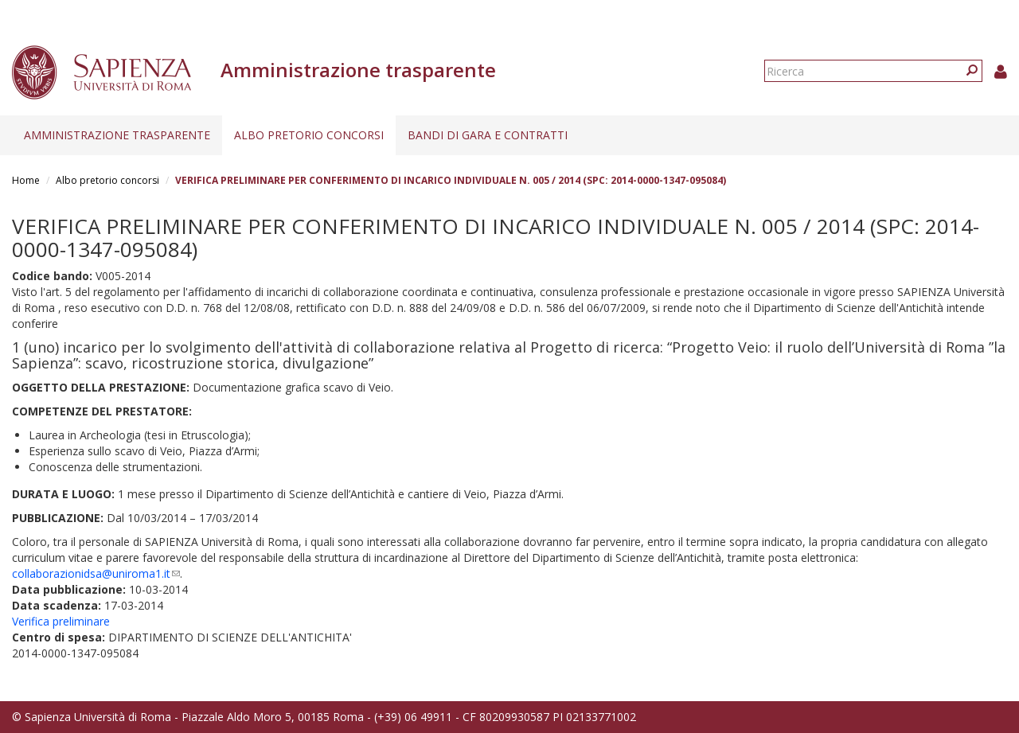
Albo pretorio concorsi (309, 134)
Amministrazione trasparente (117, 134)
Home (26, 180)
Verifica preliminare (61, 621)
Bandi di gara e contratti (488, 134)
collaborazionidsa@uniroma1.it (96, 573)
